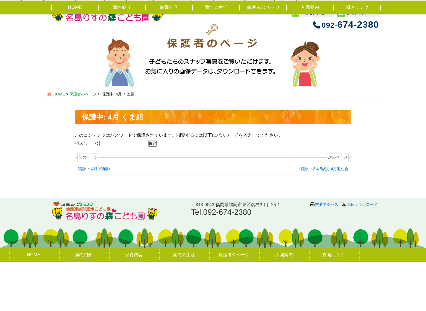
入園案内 (310, 56)
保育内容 (169, 56)
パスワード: (111, 192)
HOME (75, 56)
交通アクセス (326, 254)
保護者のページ (263, 56)
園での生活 (216, 56)
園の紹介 (122, 56)
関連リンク (357, 56)
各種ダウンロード (362, 254)
